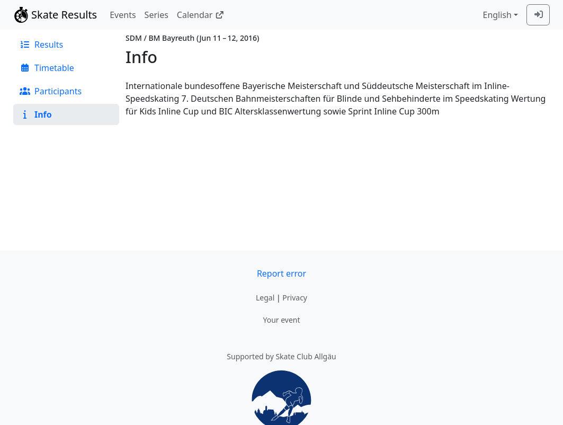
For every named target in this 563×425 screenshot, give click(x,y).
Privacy (294, 298)
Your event (281, 320)
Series (156, 15)
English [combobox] (496, 15)
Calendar (200, 15)
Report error (281, 273)
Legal (265, 298)
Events (123, 15)
